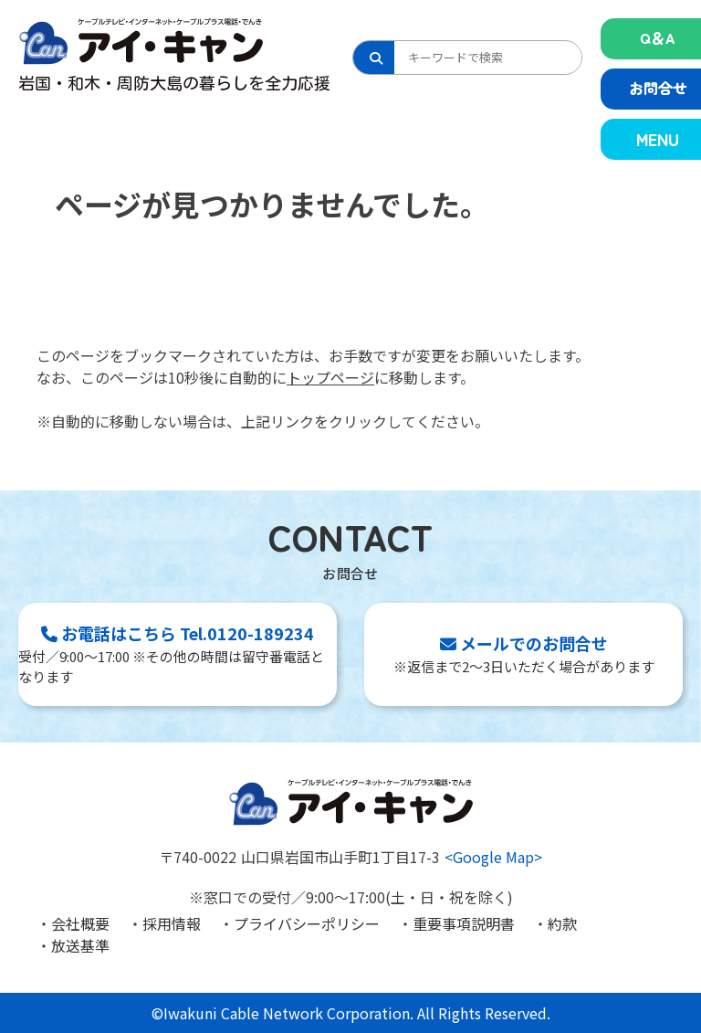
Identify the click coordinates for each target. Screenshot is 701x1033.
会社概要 (80, 923)
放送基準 (80, 945)
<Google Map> (493, 857)
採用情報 (171, 923)
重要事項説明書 (464, 923)
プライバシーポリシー (307, 923)
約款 (562, 923)
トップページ (330, 377)
